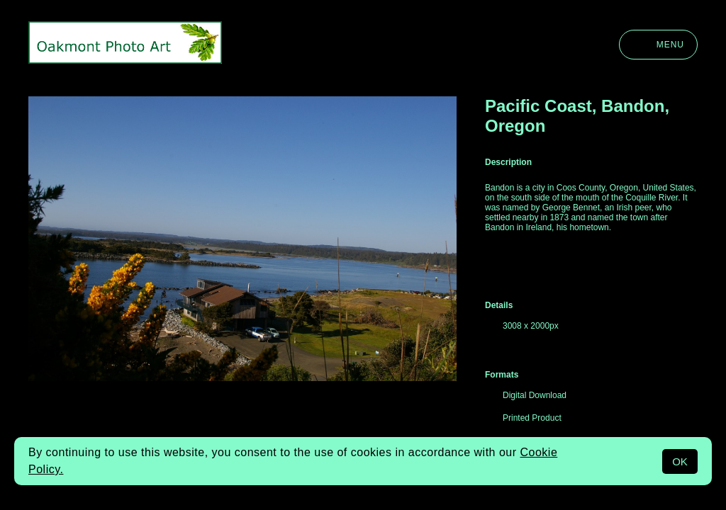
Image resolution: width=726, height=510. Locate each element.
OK (680, 461)
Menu (658, 44)
